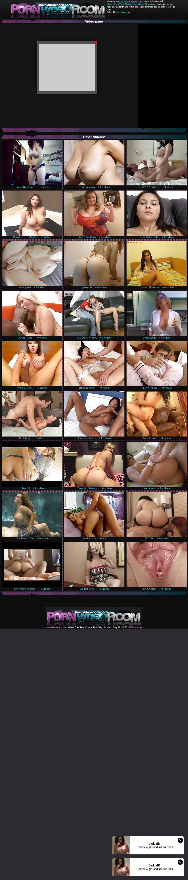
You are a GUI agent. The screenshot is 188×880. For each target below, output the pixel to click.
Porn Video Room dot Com (130, 1)
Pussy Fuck (125, 12)
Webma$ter (136, 627)
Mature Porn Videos (134, 4)
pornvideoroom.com (55, 627)
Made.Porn (150, 4)
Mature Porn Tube (115, 4)
